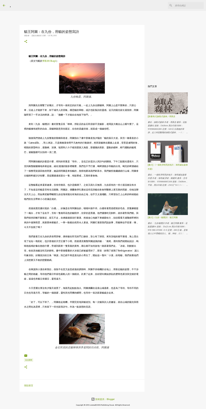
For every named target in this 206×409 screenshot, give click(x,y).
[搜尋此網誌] (189, 5)
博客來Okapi (49, 60)
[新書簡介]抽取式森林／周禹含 (161, 116)
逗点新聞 (28, 360)
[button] (25, 42)
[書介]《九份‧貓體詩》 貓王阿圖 (163, 217)
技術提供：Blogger (103, 399)
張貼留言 (28, 385)
